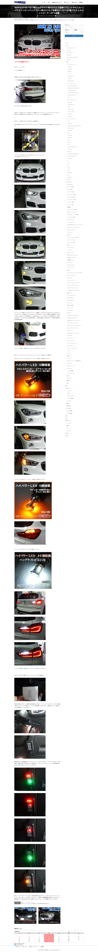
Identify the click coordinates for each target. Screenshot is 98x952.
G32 (69, 106)
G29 (69, 167)
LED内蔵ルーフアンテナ (71, 257)
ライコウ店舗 (67, 408)
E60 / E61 (70, 114)
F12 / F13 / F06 (71, 111)
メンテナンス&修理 (70, 186)
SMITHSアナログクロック (72, 317)
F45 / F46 (70, 78)
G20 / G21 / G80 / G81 (72, 85)
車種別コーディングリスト (33, 946)
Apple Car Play (70, 297)
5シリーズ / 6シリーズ (71, 99)
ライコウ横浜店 (69, 413)
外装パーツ (69, 244)
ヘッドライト (69, 250)
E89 (68, 170)
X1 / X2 (68, 132)
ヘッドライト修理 (70, 202)
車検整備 (69, 207)
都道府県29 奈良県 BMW (45, 903)
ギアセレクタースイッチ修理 (72, 214)
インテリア (69, 358)
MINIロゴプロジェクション (72, 255)
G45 (69, 144)
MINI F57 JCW (70, 184)
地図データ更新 (70, 305)
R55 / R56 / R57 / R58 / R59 (72, 57)
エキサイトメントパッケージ (72, 287)
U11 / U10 (70, 135)
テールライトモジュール (72, 343)
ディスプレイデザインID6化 (72, 237)
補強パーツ (69, 355)
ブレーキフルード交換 (71, 199)
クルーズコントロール (71, 275)
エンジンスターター (71, 373)
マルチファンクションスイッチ (73, 282)
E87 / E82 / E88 (71, 80)
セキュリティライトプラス (72, 328)
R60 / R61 (69, 59)
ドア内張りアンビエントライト (73, 290)
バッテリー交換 (70, 204)
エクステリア (69, 335)
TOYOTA (68, 375)
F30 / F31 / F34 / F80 (72, 90)
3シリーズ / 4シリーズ (71, 83)
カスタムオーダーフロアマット (73, 315)
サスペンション (70, 338)
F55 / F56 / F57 (70, 52)
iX (67, 160)
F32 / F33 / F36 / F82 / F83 (73, 92)
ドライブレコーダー (71, 365)
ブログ (66, 43)
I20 (68, 163)
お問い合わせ (18, 946)
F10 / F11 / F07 (71, 109)
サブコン (32, 902)
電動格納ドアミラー (71, 260)
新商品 (67, 403)
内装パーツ (69, 270)
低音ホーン (69, 234)
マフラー (69, 350)
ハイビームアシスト (71, 280)
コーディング (68, 423)
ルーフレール (69, 232)
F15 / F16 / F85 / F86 (72, 156)
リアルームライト (70, 222)
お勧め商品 (68, 405)
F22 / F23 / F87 (71, 76)
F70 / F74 (70, 66)
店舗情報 (42, 946)
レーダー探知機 (70, 370)
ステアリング (69, 368)
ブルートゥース (70, 307)
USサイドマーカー (70, 252)
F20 (68, 73)
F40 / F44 (70, 71)
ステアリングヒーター (71, 239)
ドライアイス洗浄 (70, 192)
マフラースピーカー (71, 340)
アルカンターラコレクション (72, 323)
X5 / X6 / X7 (69, 151)
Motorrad (69, 179)
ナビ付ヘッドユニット (71, 229)
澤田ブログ (68, 380)
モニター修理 (69, 189)
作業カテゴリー (68, 420)
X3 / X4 (68, 142)
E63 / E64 (70, 116)
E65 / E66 (70, 130)
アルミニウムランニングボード (73, 227)
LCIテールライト (70, 247)
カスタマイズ (68, 312)
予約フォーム (24, 946)
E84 (68, 139)
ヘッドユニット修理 (71, 217)
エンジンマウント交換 (71, 194)
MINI (67, 45)
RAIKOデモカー (69, 182)
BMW (67, 62)
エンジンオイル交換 (71, 197)
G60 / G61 (70, 102)
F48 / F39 (27, 902)
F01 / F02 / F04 (71, 128)
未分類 (66, 435)
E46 (68, 97)
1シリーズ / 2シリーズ (71, 64)
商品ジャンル (68, 388)
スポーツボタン (70, 310)
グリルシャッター (70, 267)
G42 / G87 (70, 69)
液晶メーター (69, 292)
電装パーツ (23, 902)
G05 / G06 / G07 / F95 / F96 (73, 153)
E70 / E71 (70, 158)
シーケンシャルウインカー (72, 348)
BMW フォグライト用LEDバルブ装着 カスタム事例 (30, 903)
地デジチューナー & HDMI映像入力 (74, 360)
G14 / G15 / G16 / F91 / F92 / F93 (74, 125)
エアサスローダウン (71, 265)
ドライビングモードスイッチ (72, 285)
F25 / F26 (70, 149)
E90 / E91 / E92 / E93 (72, 95)
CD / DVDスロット (70, 300)
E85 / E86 (70, 172)
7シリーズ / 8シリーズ (71, 118)
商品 (66, 385)
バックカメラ (69, 262)
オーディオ (69, 302)
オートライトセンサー (71, 295)
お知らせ (67, 433)
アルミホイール (70, 330)
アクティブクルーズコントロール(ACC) (74, 272)
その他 (67, 383)
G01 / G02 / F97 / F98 (72, 146)
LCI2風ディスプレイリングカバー (73, 320)
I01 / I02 (69, 177)
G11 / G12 (70, 123)
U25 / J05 (69, 50)
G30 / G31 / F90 (71, 104)
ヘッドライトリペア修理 (72, 209)
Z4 (67, 165)
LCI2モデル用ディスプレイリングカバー (75, 224)
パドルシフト (69, 277)
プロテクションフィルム (72, 212)
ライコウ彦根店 (69, 410)
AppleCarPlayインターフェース (73, 333)
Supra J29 (69, 378)
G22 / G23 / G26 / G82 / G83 (73, 88)
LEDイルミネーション (71, 345)
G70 (69, 121)
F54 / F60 (69, 55)
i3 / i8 (68, 174)
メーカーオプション (70, 219)
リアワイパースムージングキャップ (74, 325)
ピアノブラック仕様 (71, 242)
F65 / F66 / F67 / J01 (71, 47)
